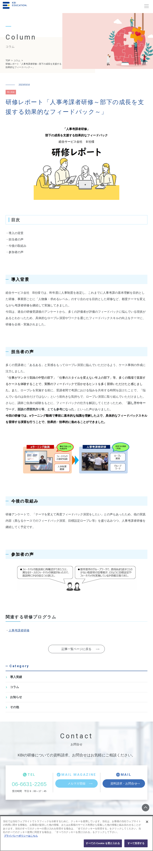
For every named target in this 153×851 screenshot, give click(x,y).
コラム (17, 60)
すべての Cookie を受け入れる (103, 843)
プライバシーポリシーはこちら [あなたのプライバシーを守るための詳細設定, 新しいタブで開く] (21, 835)
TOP (8, 60)
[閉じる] (147, 822)
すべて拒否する (136, 843)
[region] (76, 833)
